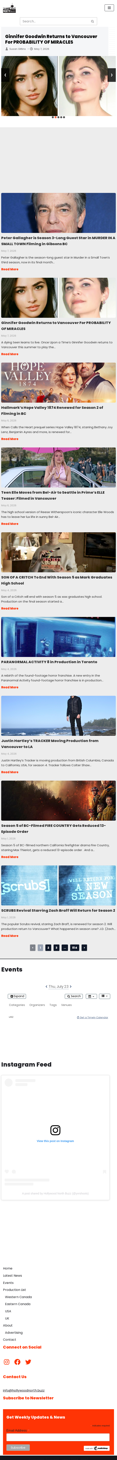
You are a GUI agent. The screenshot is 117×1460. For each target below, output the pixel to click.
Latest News (12, 1271)
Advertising (14, 1328)
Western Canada (18, 1293)
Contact (9, 1336)
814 (74, 944)
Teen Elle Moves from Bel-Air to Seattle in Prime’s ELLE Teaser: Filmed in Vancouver (58, 466)
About (8, 1321)
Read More (9, 269)
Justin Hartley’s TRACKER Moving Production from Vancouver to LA (58, 713)
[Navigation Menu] (109, 7)
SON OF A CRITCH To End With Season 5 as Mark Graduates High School (58, 550)
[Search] (54, 21)
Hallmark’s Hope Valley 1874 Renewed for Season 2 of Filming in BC (58, 381)
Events (8, 1278)
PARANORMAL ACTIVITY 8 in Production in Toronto (58, 634)
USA (8, 1307)
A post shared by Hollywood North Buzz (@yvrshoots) (55, 1189)
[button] (53, 117)
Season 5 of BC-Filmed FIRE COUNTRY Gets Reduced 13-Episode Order (58, 797)
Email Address (18, 1426)
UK (7, 1314)
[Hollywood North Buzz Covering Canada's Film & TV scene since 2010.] (9, 8)
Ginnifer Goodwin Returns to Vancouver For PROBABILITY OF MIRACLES (51, 39)
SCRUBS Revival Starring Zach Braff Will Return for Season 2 (58, 881)
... (65, 944)
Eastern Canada (17, 1300)
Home (7, 1264)
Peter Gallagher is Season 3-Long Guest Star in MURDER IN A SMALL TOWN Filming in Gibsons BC (58, 213)
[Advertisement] (58, 155)
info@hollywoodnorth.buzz (24, 1386)
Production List (14, 1286)
